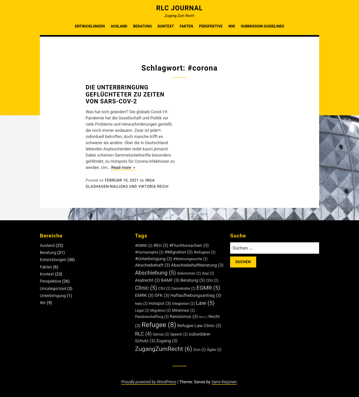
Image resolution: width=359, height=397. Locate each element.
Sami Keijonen (224, 381)
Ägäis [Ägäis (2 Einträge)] (214, 349)
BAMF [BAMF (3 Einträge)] (170, 280)
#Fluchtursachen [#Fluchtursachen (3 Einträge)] (189, 245)
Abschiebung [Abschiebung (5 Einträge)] (155, 272)
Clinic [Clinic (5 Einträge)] (146, 287)
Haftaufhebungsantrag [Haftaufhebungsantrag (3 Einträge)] (195, 295)
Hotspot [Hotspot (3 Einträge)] (160, 303)
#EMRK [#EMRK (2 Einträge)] (143, 245)
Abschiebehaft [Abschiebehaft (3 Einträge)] (152, 265)
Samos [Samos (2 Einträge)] (161, 334)
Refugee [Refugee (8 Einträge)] (158, 324)
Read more (123, 167)
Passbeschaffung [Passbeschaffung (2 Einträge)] (152, 316)
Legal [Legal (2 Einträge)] (142, 310)
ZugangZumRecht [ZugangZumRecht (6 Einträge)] (163, 348)
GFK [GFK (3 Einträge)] (162, 295)
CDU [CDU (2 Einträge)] (212, 280)
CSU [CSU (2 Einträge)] (164, 288)
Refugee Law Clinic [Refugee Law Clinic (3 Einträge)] (199, 325)
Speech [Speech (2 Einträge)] (179, 334)
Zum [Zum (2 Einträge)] (199, 349)
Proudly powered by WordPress (148, 381)
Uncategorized (53, 287)
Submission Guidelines (262, 26)
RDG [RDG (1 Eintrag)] (203, 316)
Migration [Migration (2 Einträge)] (160, 310)
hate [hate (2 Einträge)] (141, 303)
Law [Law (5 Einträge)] (205, 302)
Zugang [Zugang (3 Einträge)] (167, 340)
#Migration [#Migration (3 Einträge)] (179, 251)
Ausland (119, 26)
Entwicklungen (90, 26)
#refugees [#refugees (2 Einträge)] (204, 252)
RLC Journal (179, 8)
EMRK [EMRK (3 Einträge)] (144, 295)
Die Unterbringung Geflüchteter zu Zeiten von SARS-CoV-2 (125, 94)
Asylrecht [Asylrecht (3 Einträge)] (147, 280)
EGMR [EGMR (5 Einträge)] (208, 287)
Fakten (186, 26)
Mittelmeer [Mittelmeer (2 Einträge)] (183, 310)
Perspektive (211, 26)
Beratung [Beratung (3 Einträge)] (192, 280)
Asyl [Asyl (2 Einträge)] (208, 273)
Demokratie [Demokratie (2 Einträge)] (183, 288)
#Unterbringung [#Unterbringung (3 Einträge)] (153, 258)
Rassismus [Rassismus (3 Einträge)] (184, 316)
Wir (231, 26)
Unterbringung (53, 294)
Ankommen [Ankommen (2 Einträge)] (189, 273)
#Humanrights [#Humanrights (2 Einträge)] (149, 252)
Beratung (142, 26)
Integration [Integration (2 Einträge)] (183, 303)
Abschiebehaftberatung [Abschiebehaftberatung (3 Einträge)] (197, 265)
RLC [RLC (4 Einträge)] (143, 333)
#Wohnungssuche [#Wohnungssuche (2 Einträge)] (190, 258)
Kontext (166, 26)
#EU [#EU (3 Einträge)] (160, 245)
